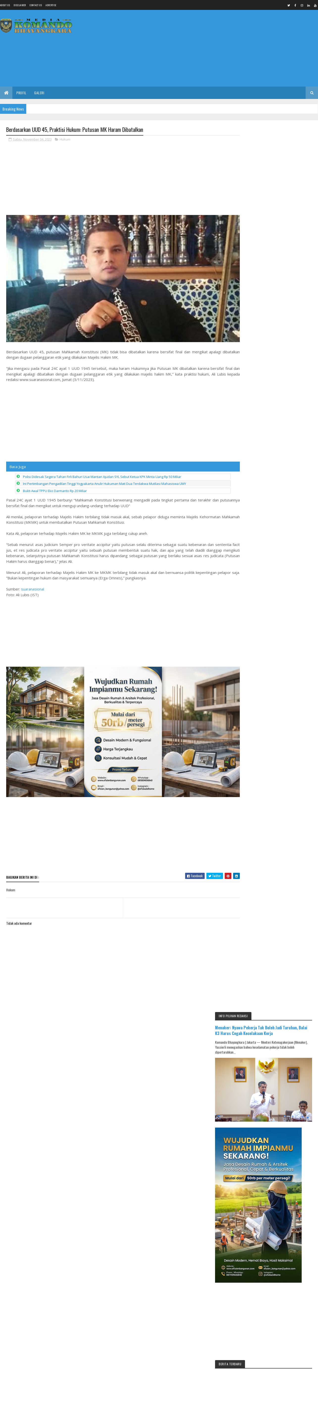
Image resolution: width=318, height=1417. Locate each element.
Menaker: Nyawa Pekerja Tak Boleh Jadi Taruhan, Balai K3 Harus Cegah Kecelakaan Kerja (275, 148)
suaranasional (32, 584)
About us (5, 5)
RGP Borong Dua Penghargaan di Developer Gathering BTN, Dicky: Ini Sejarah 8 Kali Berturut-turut (287, 616)
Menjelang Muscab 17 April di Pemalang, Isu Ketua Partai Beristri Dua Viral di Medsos (284, 570)
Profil (21, 92)
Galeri (39, 92)
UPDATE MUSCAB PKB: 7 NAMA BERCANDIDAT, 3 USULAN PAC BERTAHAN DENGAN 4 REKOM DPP (287, 639)
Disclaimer (20, 5)
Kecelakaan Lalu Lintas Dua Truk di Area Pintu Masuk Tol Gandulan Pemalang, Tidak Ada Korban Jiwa (287, 662)
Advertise (51, 5)
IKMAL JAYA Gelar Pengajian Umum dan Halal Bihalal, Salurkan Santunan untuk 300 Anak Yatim (287, 593)
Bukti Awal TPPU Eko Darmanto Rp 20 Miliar (55, 486)
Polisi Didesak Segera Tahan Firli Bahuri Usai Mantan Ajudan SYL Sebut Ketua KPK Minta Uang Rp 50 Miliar (102, 472)
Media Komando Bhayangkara (50, 1084)
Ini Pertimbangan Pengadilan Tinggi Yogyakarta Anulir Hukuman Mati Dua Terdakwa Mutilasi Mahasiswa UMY (104, 479)
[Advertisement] (228, 48)
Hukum (65, 139)
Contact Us (35, 5)
